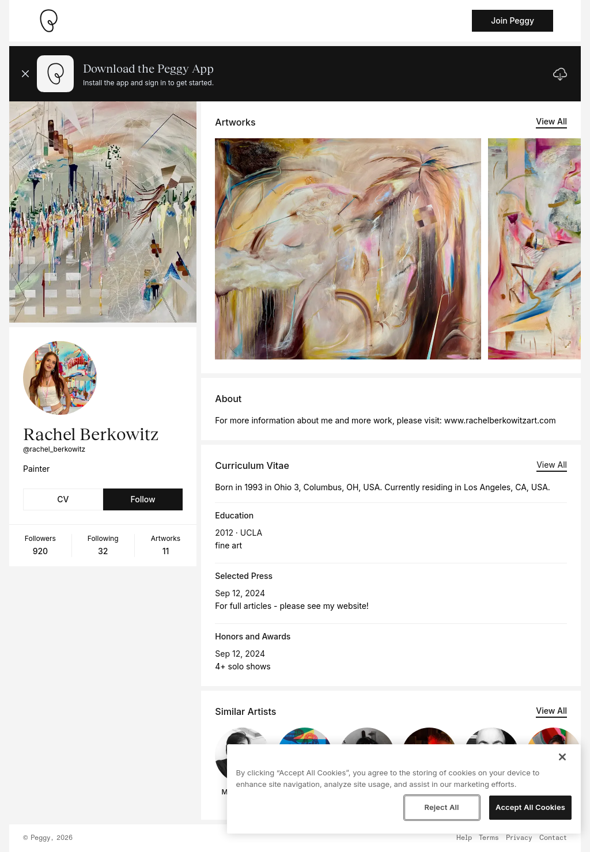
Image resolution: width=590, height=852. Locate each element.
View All (551, 121)
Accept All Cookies (530, 807)
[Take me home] (48, 20)
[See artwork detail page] (348, 248)
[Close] (562, 757)
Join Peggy (512, 20)
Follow (142, 499)
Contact (553, 838)
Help (464, 838)
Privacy (519, 838)
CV (63, 499)
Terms (489, 838)
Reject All (441, 807)
